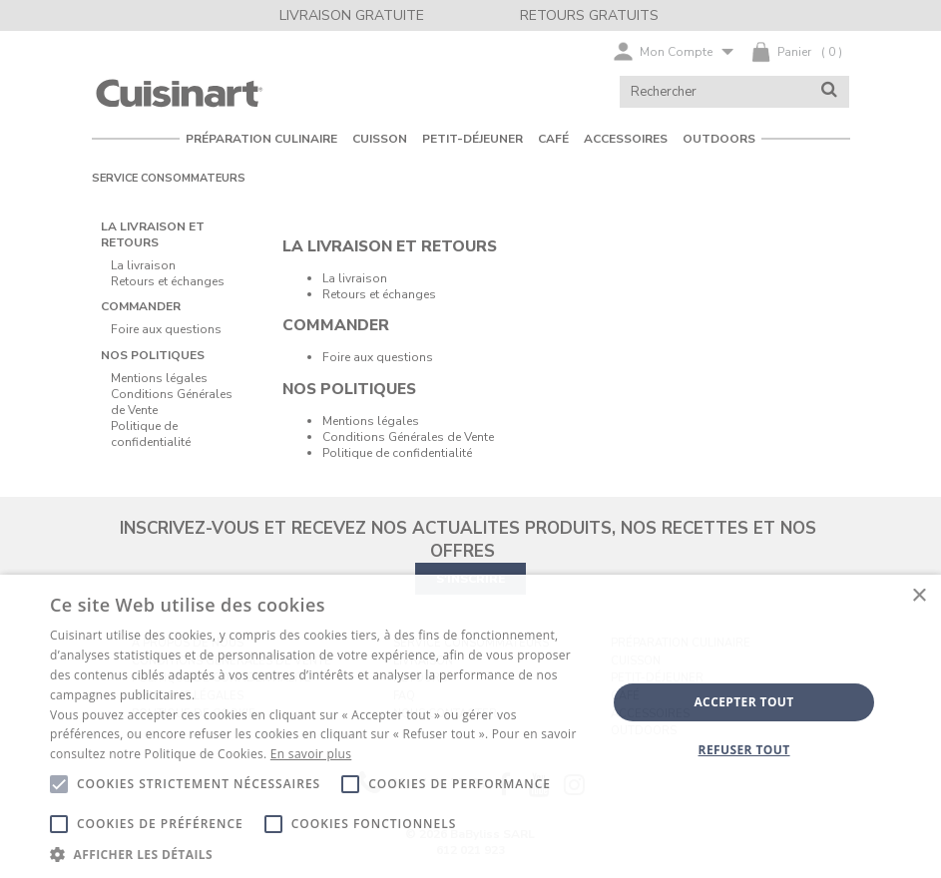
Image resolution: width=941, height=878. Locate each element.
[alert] (470, 726)
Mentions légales (370, 421)
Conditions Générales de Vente (408, 437)
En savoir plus (310, 753)
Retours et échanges (379, 294)
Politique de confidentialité (397, 453)
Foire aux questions (377, 357)
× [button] (918, 596)
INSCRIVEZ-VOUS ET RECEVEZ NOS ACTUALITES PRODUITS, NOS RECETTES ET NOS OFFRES (468, 540)
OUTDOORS (719, 139)
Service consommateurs (168, 178)
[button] (320, 853)
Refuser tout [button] (744, 749)
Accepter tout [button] (743, 701)
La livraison (354, 278)
